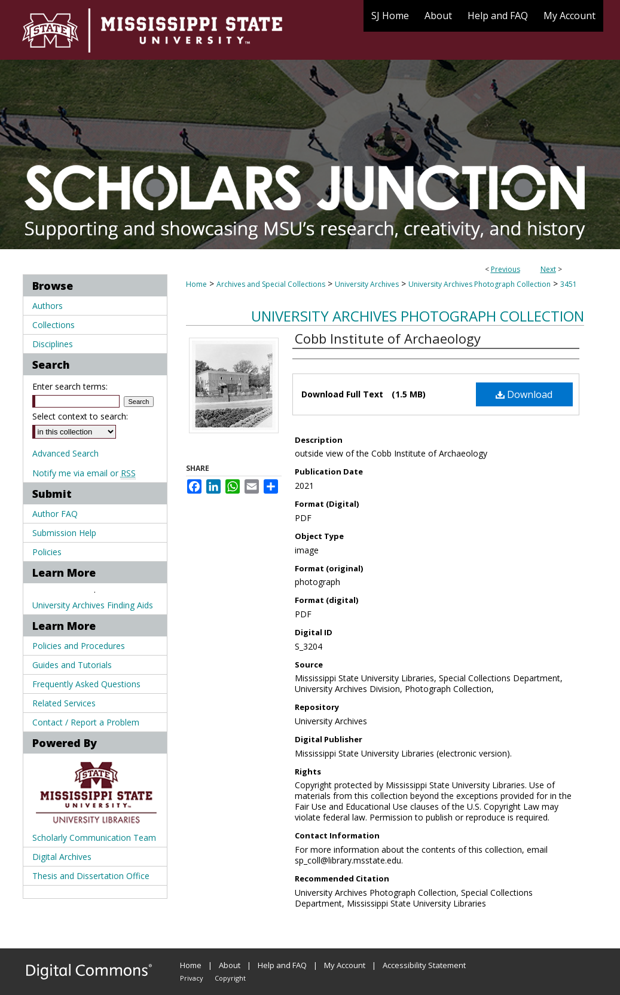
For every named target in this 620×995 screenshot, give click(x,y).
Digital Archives (61, 856)
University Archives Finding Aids (92, 605)
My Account (344, 965)
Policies (47, 552)
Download (524, 394)
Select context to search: (80, 416)
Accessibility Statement (424, 965)
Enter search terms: (70, 386)
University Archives (367, 284)
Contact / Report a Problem (85, 722)
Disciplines (52, 344)
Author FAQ (55, 513)
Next (548, 269)
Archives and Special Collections (270, 284)
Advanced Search (65, 453)
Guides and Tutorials (72, 665)
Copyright (230, 977)
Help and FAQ (282, 965)
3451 (568, 284)
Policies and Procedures (78, 645)
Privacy (191, 977)
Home (196, 284)
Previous (505, 269)
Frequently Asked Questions (86, 684)
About (229, 965)
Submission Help (64, 532)
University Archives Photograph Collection (479, 284)
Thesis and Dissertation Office (90, 875)
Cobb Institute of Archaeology (388, 338)
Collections (53, 324)
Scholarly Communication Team (94, 837)
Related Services (64, 703)
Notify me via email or (84, 473)
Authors (47, 305)
